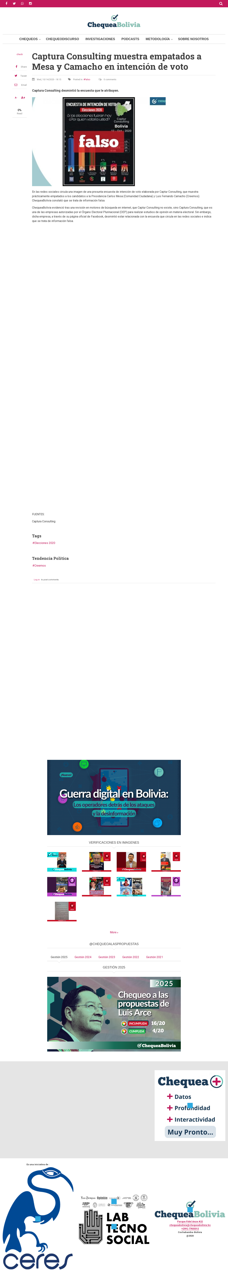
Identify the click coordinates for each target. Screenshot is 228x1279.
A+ (23, 97)
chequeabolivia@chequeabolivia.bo (190, 1225)
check (20, 54)
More (113, 932)
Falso (87, 79)
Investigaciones (100, 39)
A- (16, 97)
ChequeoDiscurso (62, 39)
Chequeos (28, 39)
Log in (37, 580)
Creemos (40, 565)
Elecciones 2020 (44, 543)
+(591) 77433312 (190, 1228)
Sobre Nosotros (193, 39)
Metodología (158, 39)
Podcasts (130, 39)
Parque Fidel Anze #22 (190, 1221)
